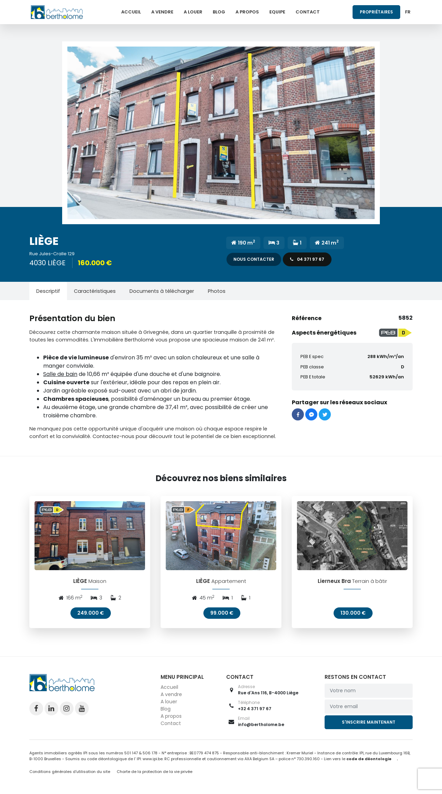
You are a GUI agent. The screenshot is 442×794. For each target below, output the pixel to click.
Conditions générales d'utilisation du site (69, 773)
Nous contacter (253, 259)
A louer (193, 12)
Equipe (277, 12)
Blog (219, 12)
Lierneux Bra (334, 582)
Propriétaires (376, 12)
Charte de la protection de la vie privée (154, 773)
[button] (221, 133)
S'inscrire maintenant (368, 723)
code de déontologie (369, 760)
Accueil (131, 12)
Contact (308, 12)
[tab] (48, 291)
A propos (247, 12)
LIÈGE (80, 582)
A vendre (162, 12)
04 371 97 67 (307, 259)
